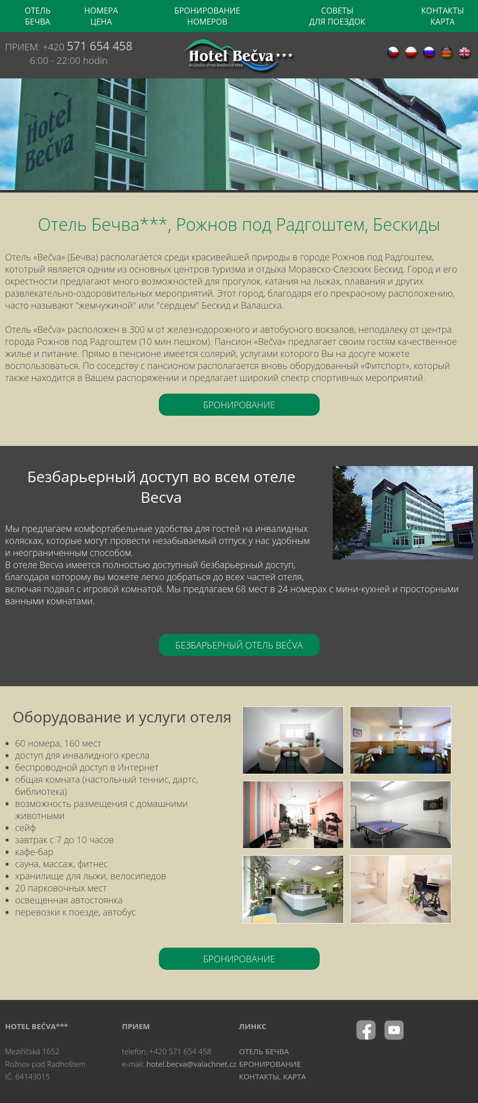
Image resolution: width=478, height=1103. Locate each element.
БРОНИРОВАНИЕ (239, 405)
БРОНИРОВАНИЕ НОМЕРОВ (207, 16)
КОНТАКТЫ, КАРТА (272, 1076)
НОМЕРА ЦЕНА (101, 16)
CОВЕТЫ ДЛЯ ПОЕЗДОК (337, 16)
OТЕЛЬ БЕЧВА (38, 16)
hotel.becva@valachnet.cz (191, 1064)
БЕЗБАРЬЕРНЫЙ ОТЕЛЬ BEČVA (239, 645)
